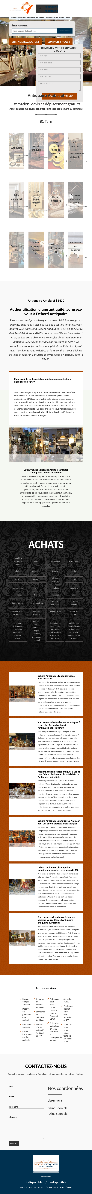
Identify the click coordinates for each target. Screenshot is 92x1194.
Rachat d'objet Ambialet (26, 1002)
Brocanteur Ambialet (26, 1026)
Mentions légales (63, 1187)
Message (26, 1127)
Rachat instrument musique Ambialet (26, 1035)
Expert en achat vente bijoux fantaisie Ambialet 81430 (68, 1033)
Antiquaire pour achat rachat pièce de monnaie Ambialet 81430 (54, 1009)
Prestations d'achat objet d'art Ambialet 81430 (68, 1013)
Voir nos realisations (26, 41)
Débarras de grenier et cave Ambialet (26, 1014)
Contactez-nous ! (59, 41)
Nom (26, 1089)
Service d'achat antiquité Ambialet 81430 (40, 1030)
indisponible (51, 6)
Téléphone (26, 1109)
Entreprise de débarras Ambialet (40, 1015)
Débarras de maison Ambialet (40, 1003)
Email (26, 1099)
